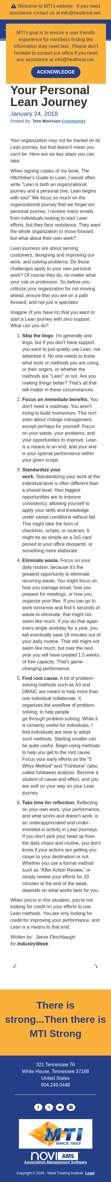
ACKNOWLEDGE (56, 71)
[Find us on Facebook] (38, 1107)
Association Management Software (55, 1158)
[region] (98, 963)
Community (74, 121)
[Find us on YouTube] (60, 1107)
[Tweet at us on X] (49, 1107)
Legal (89, 1173)
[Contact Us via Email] (71, 1107)
